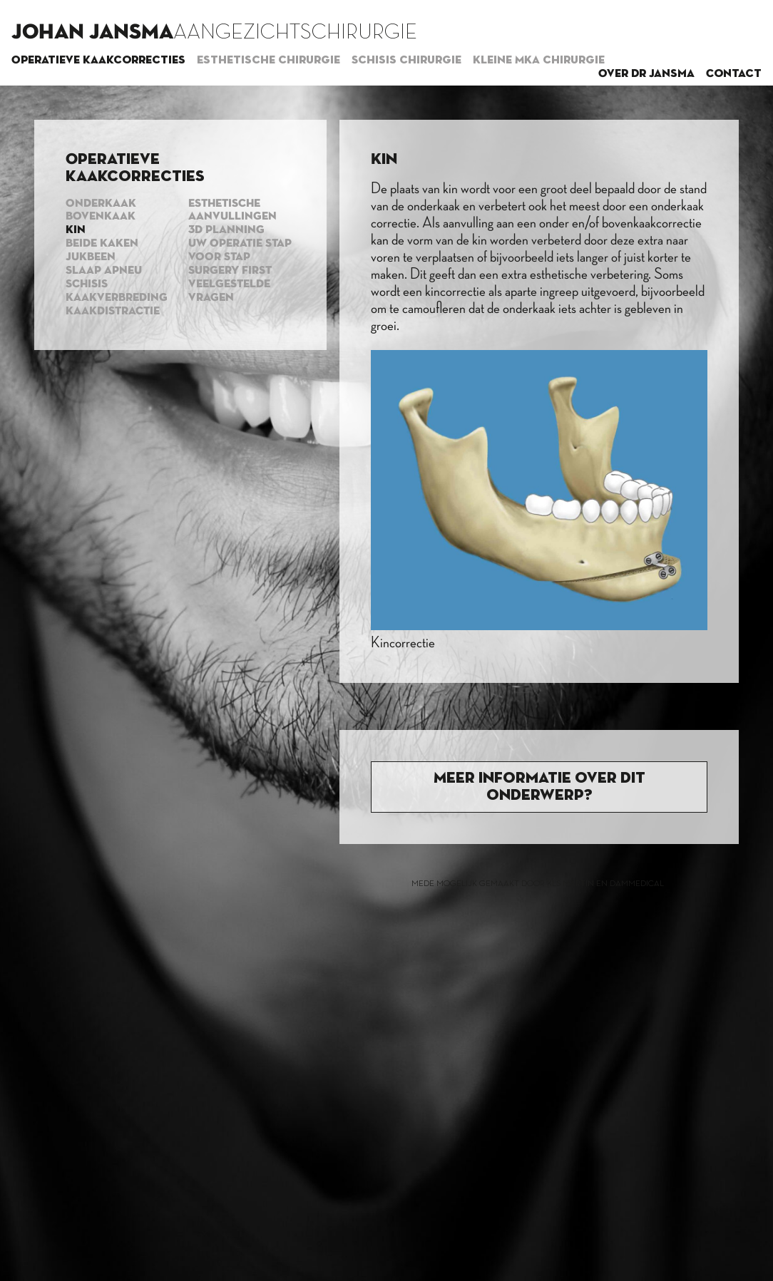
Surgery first (230, 271)
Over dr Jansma (646, 74)
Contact (734, 74)
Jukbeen (91, 257)
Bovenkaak (100, 216)
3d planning (226, 230)
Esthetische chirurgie (268, 60)
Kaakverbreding (117, 298)
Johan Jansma (92, 32)
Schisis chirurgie (406, 60)
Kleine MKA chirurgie (539, 60)
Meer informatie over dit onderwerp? (539, 787)
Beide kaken (102, 243)
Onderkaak (101, 204)
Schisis (87, 284)
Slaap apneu (104, 271)
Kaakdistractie (113, 311)
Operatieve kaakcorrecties (98, 60)
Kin (76, 230)
